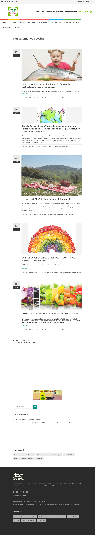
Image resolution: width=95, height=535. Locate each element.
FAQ (87, 2)
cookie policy (17, 489)
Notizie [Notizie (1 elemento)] (16, 458)
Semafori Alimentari (72, 22)
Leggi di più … (25, 93)
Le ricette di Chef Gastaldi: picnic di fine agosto (46, 199)
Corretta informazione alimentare (34, 22)
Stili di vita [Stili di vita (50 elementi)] (39, 458)
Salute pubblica (63, 146)
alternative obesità (50, 98)
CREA (60, 272)
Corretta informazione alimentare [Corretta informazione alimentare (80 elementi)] (24, 455)
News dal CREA (55, 22)
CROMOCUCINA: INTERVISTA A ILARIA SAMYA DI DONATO (49, 313)
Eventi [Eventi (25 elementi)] (47, 455)
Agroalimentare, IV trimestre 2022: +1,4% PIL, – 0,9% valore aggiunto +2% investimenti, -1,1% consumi (44, 423)
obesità (56, 146)
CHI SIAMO (81, 2)
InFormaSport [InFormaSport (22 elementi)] (57, 455)
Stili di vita (6, 28)
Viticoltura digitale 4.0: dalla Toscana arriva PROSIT (28, 419)
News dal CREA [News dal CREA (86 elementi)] (68, 455)
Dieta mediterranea (62, 98)
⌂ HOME (4, 22)
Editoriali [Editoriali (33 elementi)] (39, 455)
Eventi (17, 28)
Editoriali (13, 22)
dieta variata (69, 214)
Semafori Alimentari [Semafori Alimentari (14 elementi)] (27, 458)
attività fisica (60, 214)
